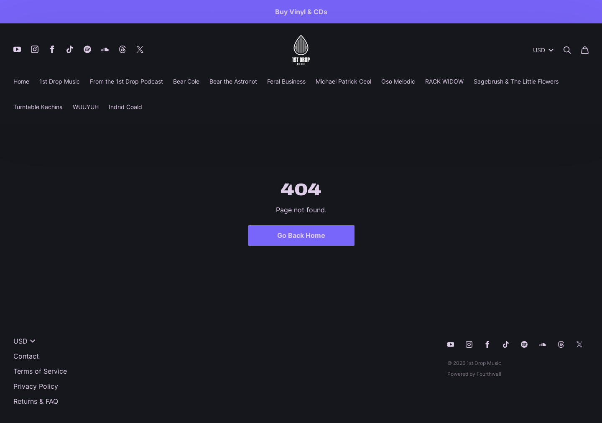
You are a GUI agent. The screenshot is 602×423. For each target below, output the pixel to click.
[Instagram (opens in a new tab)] (34, 49)
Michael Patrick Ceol (343, 81)
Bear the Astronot (233, 81)
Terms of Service (40, 371)
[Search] (567, 50)
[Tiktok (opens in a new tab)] (70, 49)
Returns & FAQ (35, 401)
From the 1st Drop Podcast (126, 81)
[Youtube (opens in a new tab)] (17, 49)
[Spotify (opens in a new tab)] (87, 49)
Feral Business (286, 81)
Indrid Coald (125, 106)
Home (21, 81)
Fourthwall (489, 374)
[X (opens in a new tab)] (140, 49)
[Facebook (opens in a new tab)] (52, 49)
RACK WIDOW (444, 81)
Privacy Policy (35, 386)
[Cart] (585, 50)
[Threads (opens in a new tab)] (122, 49)
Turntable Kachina (38, 106)
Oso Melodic (398, 81)
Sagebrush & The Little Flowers (516, 81)
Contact (26, 356)
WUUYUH (86, 106)
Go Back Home (301, 235)
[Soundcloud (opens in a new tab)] (105, 49)
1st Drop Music (59, 81)
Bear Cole (186, 81)
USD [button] (543, 50)
